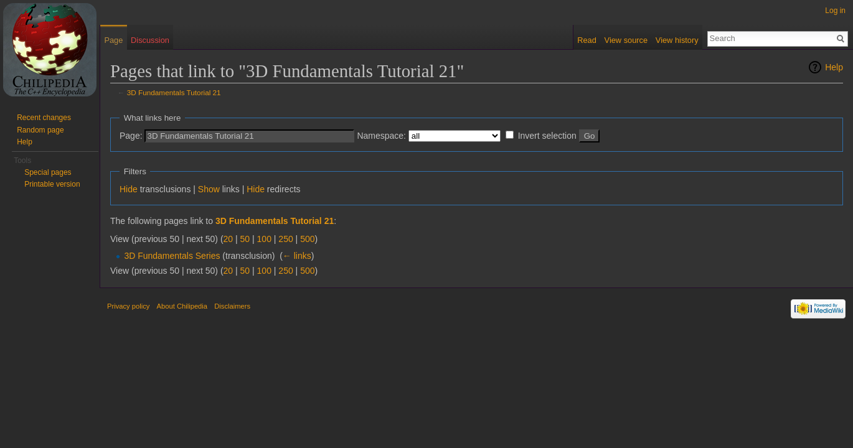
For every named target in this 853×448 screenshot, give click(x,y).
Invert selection (547, 136)
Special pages (47, 172)
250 (285, 239)
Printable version (52, 184)
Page (113, 40)
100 (264, 239)
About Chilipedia (182, 306)
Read (586, 40)
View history (677, 40)
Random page (40, 130)
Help (834, 67)
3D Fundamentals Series (172, 256)
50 (245, 239)
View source (626, 40)
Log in (835, 10)
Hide (129, 189)
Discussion (150, 40)
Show (209, 189)
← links (297, 256)
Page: (131, 136)
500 (307, 239)
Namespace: (381, 136)
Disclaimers (232, 306)
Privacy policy (128, 306)
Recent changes (44, 117)
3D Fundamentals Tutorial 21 (174, 92)
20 (228, 239)
